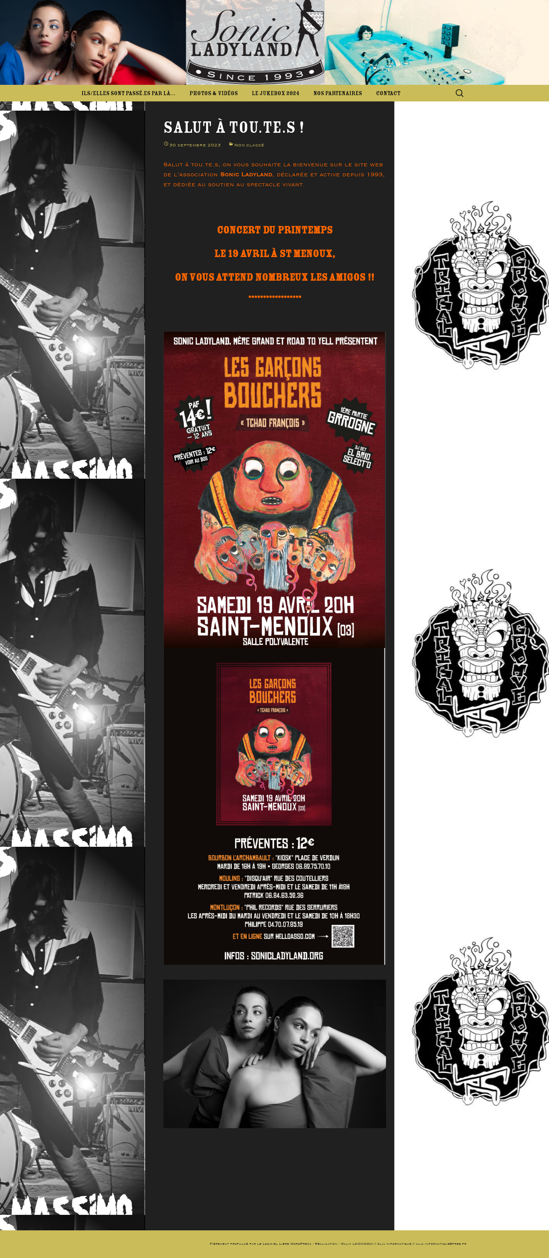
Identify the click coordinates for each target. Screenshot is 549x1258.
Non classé (249, 145)
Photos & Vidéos (214, 93)
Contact (388, 93)
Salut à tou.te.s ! (234, 127)
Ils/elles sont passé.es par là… (128, 93)
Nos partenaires (337, 93)
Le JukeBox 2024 (275, 93)
